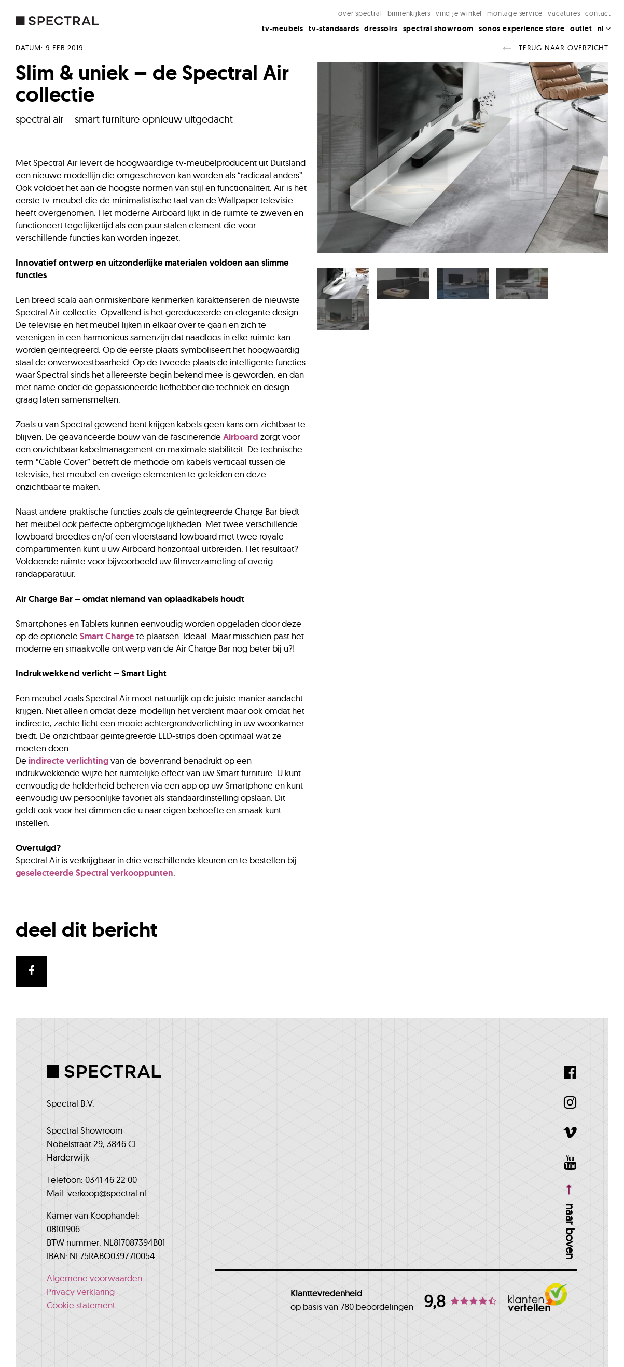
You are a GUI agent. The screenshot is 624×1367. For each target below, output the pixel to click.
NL (604, 28)
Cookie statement (81, 1305)
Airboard (240, 437)
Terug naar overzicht (555, 47)
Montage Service (515, 13)
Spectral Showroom (438, 28)
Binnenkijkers (409, 13)
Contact (598, 13)
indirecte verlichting (68, 760)
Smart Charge (107, 636)
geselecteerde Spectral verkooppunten (94, 872)
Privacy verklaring (81, 1291)
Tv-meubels (282, 28)
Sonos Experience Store (522, 28)
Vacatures (564, 13)
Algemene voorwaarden (94, 1278)
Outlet (581, 28)
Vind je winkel (459, 13)
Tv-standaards (334, 28)
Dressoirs (380, 28)
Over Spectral (360, 13)
